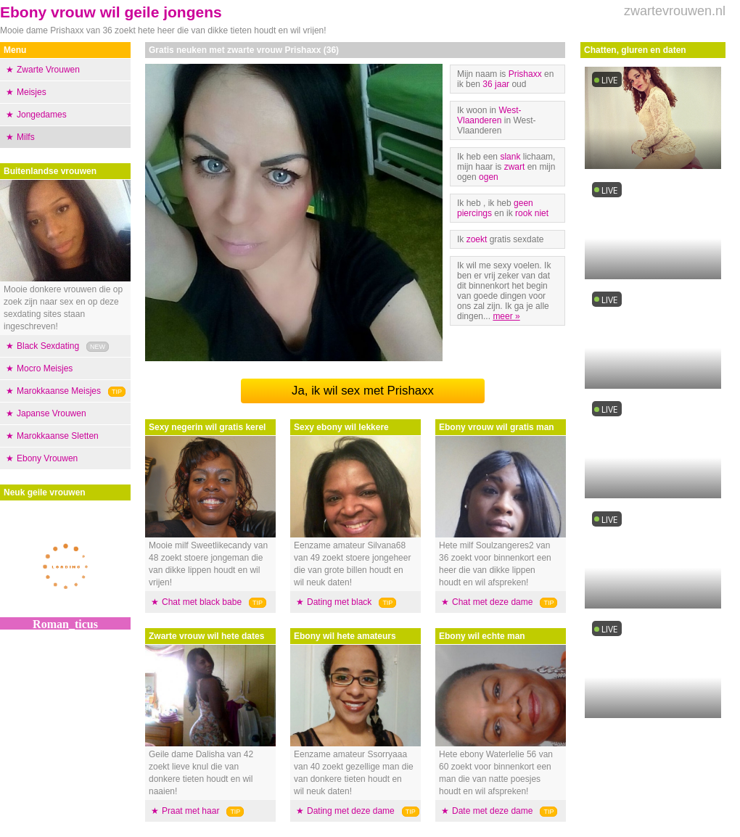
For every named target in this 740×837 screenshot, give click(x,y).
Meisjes (31, 92)
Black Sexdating (48, 346)
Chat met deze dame (492, 602)
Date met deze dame (492, 811)
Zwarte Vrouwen (48, 70)
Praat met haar (190, 811)
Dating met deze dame (351, 811)
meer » (506, 316)
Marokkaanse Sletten (58, 436)
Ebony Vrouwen (47, 458)
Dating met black (339, 602)
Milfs (26, 137)
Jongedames (42, 115)
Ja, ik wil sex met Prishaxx (363, 390)
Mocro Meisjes (45, 368)
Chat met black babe (202, 602)
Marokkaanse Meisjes (59, 391)
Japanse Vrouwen (51, 413)
